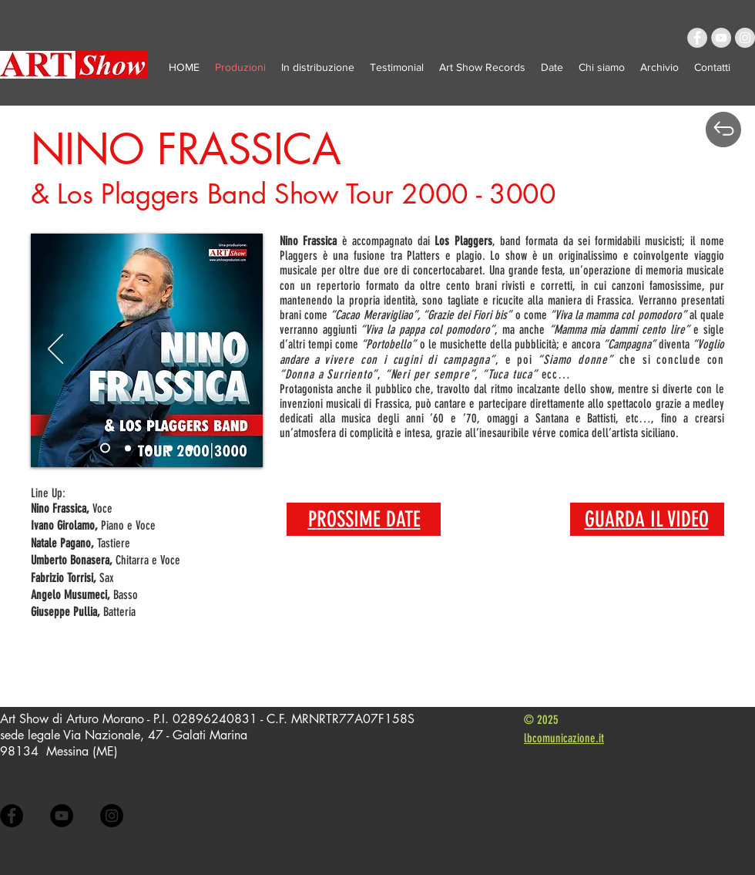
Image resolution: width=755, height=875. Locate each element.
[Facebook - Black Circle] (11, 815)
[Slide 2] (149, 448)
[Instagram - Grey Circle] (745, 38)
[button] (659, 67)
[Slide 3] (169, 448)
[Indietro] (55, 350)
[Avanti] (238, 350)
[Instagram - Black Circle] (111, 815)
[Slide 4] (190, 448)
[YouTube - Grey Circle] (721, 38)
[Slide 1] (128, 448)
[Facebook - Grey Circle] (697, 38)
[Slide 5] (105, 448)
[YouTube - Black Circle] (61, 815)
